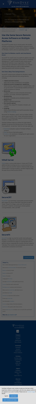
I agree (6, 396)
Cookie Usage (31, 392)
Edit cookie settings (10, 400)
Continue (13, 396)
